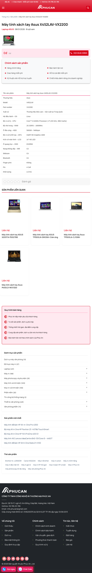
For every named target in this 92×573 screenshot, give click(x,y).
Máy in (9, 373)
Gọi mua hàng (78, 53)
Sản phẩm (14, 17)
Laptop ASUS (8, 29)
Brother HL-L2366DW (13, 461)
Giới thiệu (9, 526)
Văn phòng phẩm (12, 406)
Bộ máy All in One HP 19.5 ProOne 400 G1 (21, 434)
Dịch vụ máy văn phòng (15, 359)
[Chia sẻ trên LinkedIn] (26, 559)
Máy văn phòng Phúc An (37, 469)
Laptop (9, 369)
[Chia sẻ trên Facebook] (8, 559)
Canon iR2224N (30, 461)
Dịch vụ (8, 535)
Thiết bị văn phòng (14, 402)
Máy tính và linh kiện (14, 383)
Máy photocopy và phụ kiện (17, 378)
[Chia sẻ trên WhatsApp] (4, 559)
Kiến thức (70, 526)
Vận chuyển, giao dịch (44, 535)
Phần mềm (10, 392)
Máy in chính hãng (70, 461)
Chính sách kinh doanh (45, 526)
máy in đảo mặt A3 (12, 465)
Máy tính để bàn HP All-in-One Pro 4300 (21, 424)
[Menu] (3, 8)
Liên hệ (69, 544)
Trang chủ (5, 17)
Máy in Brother (43, 461)
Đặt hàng (70, 535)
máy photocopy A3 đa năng (15, 469)
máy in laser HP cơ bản (57, 465)
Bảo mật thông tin (12, 540)
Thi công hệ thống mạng (15, 397)
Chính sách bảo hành (44, 530)
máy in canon (56, 461)
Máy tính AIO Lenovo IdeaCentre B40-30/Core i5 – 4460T (28, 438)
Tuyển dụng (71, 530)
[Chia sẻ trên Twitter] (13, 559)
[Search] (88, 8)
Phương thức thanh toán (46, 540)
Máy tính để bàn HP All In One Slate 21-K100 (22, 443)
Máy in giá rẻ (26, 465)
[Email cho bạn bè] (18, 559)
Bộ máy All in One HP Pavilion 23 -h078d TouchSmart (26, 429)
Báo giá (69, 540)
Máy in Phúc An (73, 465)
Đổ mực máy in (11, 364)
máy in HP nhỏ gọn (40, 465)
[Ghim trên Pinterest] (22, 559)
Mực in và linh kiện (13, 388)
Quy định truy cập (12, 544)
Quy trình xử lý (41, 544)
